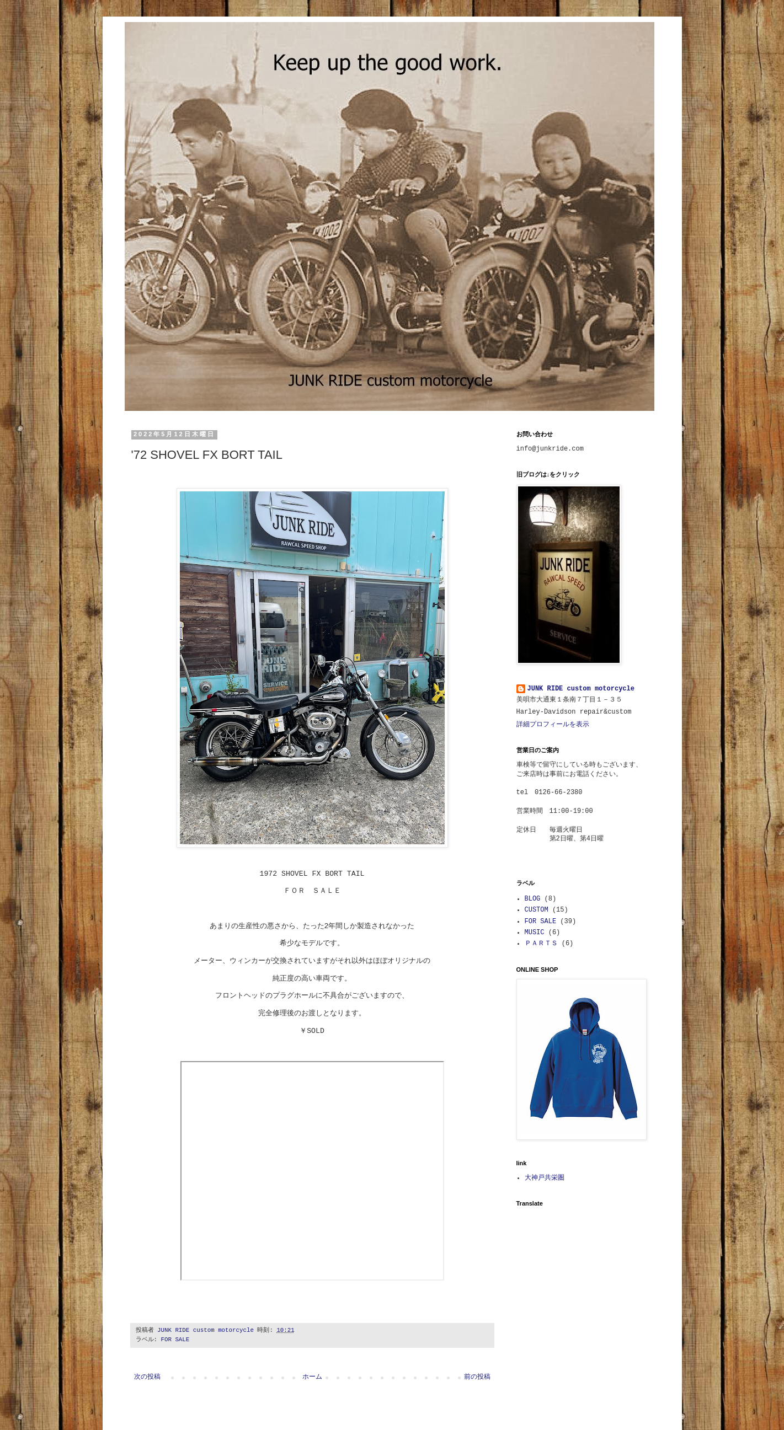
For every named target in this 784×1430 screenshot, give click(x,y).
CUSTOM (536, 910)
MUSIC (535, 932)
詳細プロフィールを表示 (552, 725)
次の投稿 (147, 1377)
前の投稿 (477, 1377)
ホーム (312, 1377)
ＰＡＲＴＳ (541, 943)
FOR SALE (175, 1339)
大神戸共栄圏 (544, 1178)
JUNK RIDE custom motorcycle (580, 689)
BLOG (533, 899)
